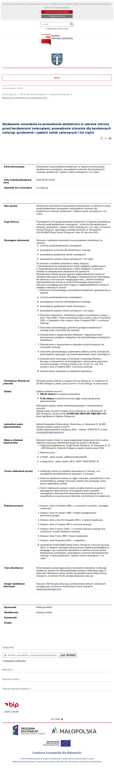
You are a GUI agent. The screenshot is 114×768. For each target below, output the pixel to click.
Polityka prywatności (57, 16)
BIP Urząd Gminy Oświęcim (33, 94)
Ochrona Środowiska (59, 94)
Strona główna (9, 94)
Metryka (7, 670)
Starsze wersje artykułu (15, 689)
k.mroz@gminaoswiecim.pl (50, 432)
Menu (57, 78)
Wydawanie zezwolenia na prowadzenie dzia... (25, 98)
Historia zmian (10, 679)
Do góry (57, 719)
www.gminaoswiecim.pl (48, 589)
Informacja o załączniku (14, 661)
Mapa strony (11, 712)
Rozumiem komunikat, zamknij (57, 12)
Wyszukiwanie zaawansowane (57, 28)
